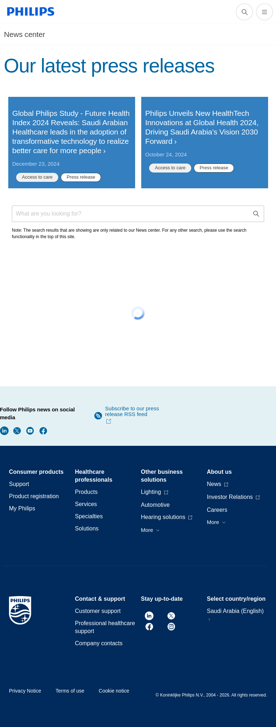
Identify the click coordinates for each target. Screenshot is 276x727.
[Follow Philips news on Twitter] (17, 430)
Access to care (37, 177)
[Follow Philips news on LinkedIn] (4, 430)
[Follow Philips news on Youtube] (30, 430)
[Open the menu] (264, 11)
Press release (80, 177)
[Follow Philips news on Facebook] (43, 430)
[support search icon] (244, 11)
